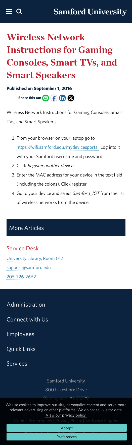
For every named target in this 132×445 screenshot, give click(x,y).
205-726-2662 (21, 277)
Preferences (67, 436)
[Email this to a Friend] (45, 98)
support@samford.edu (29, 267)
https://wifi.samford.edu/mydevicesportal (58, 147)
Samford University (66, 381)
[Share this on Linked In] (62, 98)
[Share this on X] (71, 98)
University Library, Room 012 (35, 258)
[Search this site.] (19, 11)
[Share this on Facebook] (54, 98)
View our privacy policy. (66, 415)
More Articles (26, 227)
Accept (67, 427)
